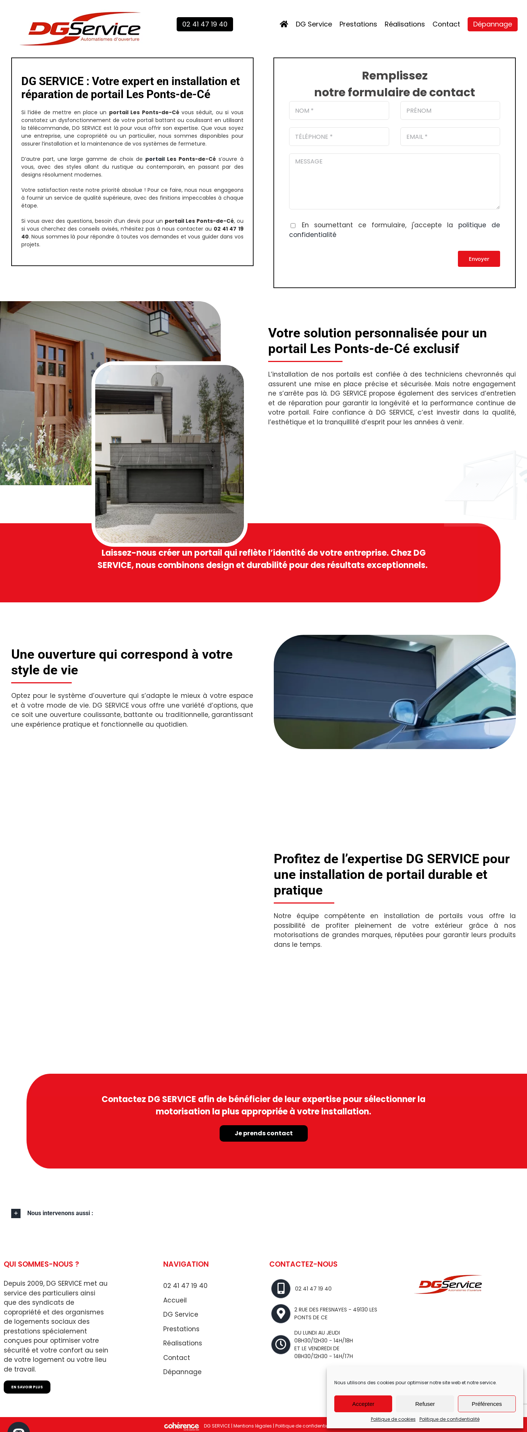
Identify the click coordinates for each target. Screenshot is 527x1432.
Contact (176, 1357)
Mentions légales (252, 1426)
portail (155, 159)
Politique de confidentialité (449, 1419)
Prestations (181, 1329)
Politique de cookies (393, 1419)
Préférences (487, 1404)
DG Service (180, 1314)
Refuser (425, 1404)
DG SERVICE (217, 1426)
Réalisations (182, 1343)
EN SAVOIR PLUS (27, 1387)
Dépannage (182, 1371)
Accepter (363, 1404)
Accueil (175, 1300)
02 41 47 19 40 (185, 1285)
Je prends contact (264, 1134)
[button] (263, 1213)
